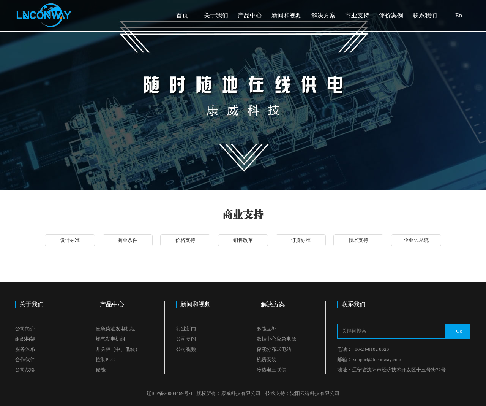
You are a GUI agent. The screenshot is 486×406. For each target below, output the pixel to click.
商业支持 (357, 15)
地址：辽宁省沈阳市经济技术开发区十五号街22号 (391, 370)
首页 (182, 15)
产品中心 (250, 15)
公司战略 (25, 370)
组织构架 (25, 339)
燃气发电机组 (110, 339)
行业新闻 (186, 328)
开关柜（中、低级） (118, 349)
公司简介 (25, 328)
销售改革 (243, 240)
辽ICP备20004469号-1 (170, 393)
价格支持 (185, 240)
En (458, 15)
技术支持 (358, 240)
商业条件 (127, 240)
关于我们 (216, 15)
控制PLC (105, 359)
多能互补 (266, 328)
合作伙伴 (25, 359)
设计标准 (70, 240)
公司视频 (186, 349)
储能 (101, 370)
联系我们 (425, 15)
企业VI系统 (416, 240)
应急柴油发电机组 (115, 328)
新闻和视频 (286, 15)
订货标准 (301, 240)
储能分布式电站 (274, 349)
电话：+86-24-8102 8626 (363, 349)
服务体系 (25, 349)
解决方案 (323, 15)
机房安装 (266, 359)
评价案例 (391, 15)
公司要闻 (186, 339)
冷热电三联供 (271, 370)
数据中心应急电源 (276, 339)
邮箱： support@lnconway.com (369, 359)
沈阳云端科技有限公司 (314, 393)
